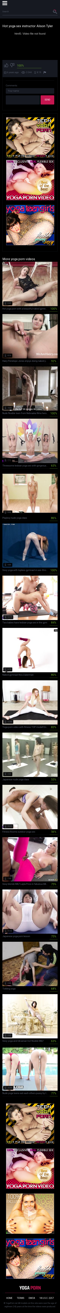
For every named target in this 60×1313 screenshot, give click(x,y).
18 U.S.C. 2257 (46, 1298)
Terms (20, 1298)
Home (9, 1298)
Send (47, 99)
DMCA (32, 1298)
